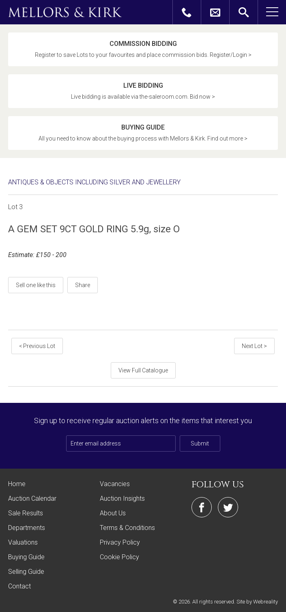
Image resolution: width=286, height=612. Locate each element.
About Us (113, 513)
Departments (26, 528)
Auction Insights (122, 498)
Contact (19, 586)
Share (82, 285)
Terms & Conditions (127, 528)
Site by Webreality (257, 602)
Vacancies (115, 484)
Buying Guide (26, 557)
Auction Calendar (32, 498)
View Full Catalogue (143, 370)
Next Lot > (254, 346)
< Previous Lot (37, 346)
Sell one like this (36, 285)
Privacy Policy (120, 542)
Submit (200, 443)
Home (17, 484)
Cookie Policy (119, 557)
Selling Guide (26, 571)
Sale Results (25, 513)
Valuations (23, 542)
